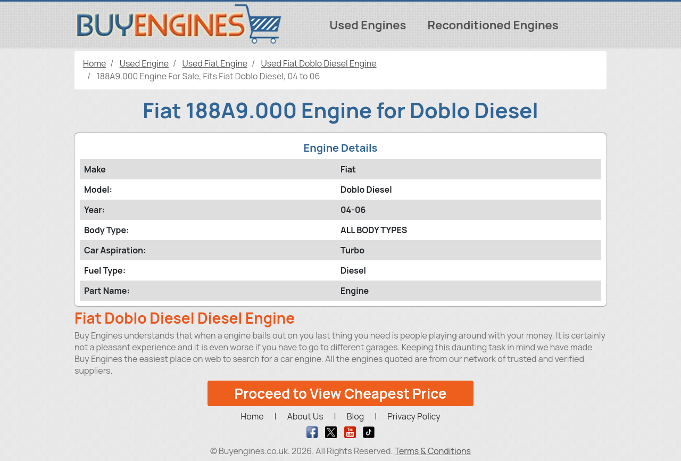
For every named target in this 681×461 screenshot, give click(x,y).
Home (251, 416)
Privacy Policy (413, 416)
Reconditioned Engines (492, 25)
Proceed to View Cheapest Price (341, 393)
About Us (305, 416)
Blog (355, 416)
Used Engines (367, 25)
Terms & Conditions (433, 451)
